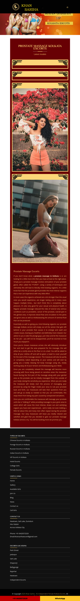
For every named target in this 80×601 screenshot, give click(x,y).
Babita (40, 177)
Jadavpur (13, 554)
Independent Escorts (18, 580)
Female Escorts (16, 470)
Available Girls (15, 489)
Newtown (13, 575)
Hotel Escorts (15, 461)
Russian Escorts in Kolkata (20, 449)
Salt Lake (13, 559)
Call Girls (13, 510)
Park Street (14, 550)
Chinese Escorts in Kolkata (20, 440)
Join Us (12, 493)
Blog (12, 497)
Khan (40, 63)
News (12, 502)
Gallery (13, 485)
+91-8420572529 (20, 598)
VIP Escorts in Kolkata (18, 457)
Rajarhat (13, 571)
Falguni (40, 74)
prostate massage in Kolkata (47, 276)
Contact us (14, 506)
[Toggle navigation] (67, 7)
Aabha (40, 86)
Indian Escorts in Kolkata (19, 453)
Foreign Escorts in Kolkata (20, 444)
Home (12, 481)
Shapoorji (13, 563)
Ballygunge (14, 567)
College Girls (15, 466)
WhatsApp (60, 598)
